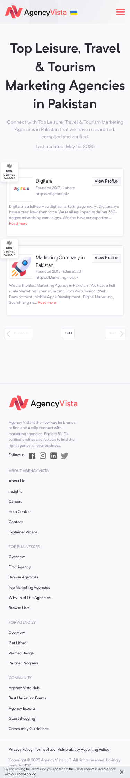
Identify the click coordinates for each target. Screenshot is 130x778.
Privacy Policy (21, 750)
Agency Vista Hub (24, 688)
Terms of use (45, 750)
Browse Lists (19, 608)
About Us (17, 481)
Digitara (44, 181)
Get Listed (18, 643)
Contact (16, 522)
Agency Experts (22, 709)
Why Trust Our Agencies (30, 598)
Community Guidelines (29, 729)
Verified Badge (21, 653)
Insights (16, 492)
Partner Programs (24, 663)
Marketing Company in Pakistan (60, 261)
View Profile (106, 181)
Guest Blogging (22, 719)
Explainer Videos (23, 532)
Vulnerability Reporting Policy (83, 750)
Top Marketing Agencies (29, 588)
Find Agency (20, 567)
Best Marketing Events (27, 698)
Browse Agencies (23, 577)
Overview (17, 557)
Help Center (19, 512)
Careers (15, 502)
